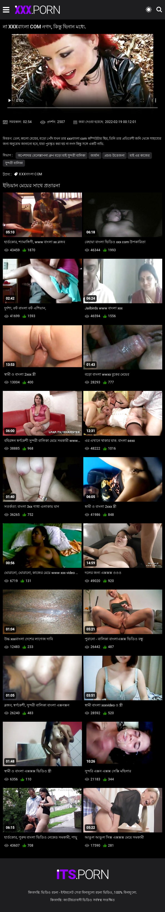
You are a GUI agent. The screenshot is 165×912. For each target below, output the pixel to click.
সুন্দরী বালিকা (14, 163)
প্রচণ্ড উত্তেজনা (114, 155)
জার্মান (95, 155)
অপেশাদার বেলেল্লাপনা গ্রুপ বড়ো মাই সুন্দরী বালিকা (51, 155)
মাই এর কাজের (140, 155)
